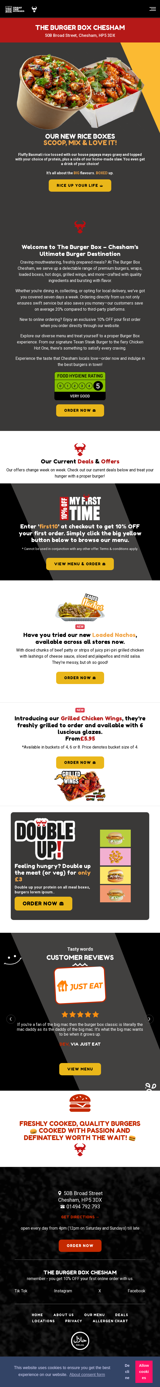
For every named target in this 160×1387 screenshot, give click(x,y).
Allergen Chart (110, 1321)
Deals (121, 1315)
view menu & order (80, 564)
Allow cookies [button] (144, 1371)
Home (37, 1315)
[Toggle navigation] (151, 9)
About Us (63, 1315)
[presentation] (10, 1019)
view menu (80, 1069)
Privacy (73, 1321)
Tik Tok (21, 1290)
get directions (80, 1217)
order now (80, 678)
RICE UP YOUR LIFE (80, 185)
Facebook (136, 1290)
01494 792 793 (83, 1207)
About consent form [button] (87, 1374)
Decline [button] (127, 1371)
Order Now (80, 410)
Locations (43, 1321)
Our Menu (94, 1315)
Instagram (63, 1290)
